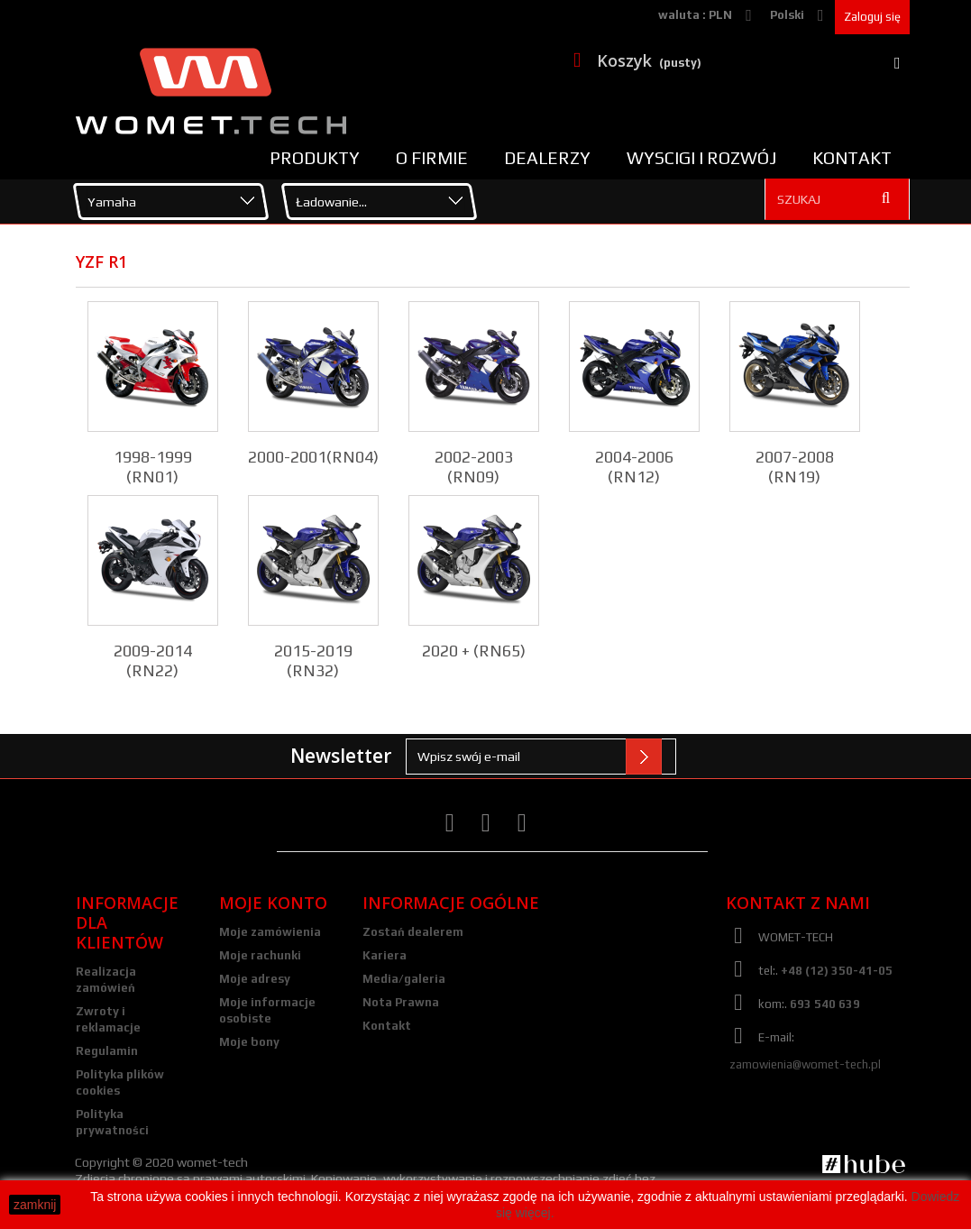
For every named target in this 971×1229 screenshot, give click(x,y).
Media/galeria (403, 979)
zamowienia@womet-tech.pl (805, 1064)
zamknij (35, 1204)
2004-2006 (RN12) (634, 466)
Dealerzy (547, 158)
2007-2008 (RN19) (795, 466)
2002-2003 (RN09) (474, 466)
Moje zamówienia (270, 932)
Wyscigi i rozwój (701, 158)
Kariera (384, 955)
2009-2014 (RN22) (153, 660)
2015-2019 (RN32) (313, 660)
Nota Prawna (400, 1002)
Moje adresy (254, 979)
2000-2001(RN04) (313, 456)
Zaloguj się (872, 16)
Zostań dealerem (412, 932)
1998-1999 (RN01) (153, 466)
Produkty (315, 158)
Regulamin (107, 1051)
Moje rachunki (260, 955)
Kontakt (852, 158)
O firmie (432, 158)
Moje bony (249, 1042)
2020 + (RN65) (474, 650)
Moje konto (273, 902)
